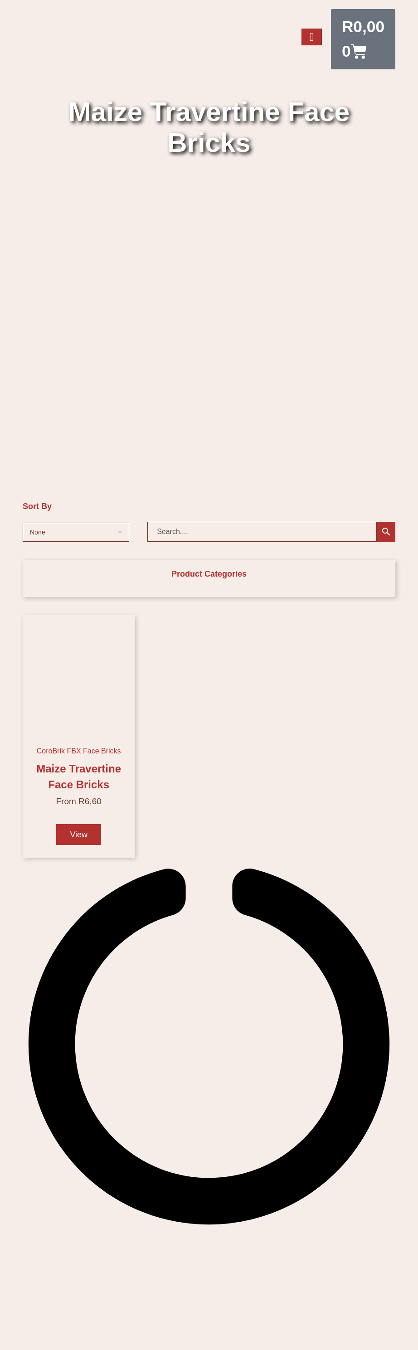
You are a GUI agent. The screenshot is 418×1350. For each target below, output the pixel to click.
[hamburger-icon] (312, 37)
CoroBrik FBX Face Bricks (79, 751)
